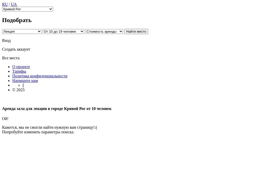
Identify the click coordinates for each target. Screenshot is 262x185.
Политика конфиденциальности (40, 76)
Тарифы (19, 71)
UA (14, 4)
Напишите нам (25, 80)
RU (5, 4)
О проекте (21, 66)
